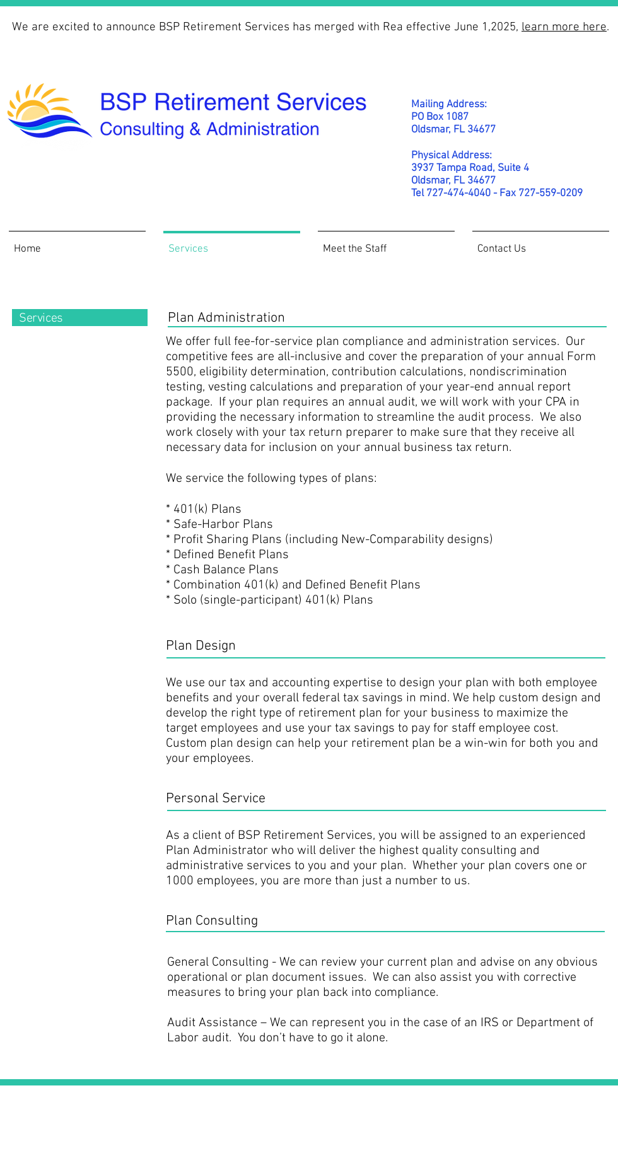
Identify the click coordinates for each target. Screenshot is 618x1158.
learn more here (564, 27)
